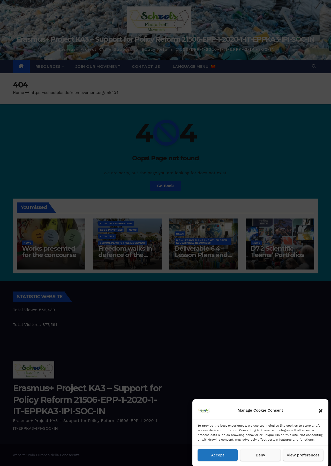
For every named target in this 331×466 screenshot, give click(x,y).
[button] (320, 414)
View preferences (303, 459)
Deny (260, 459)
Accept (217, 459)
